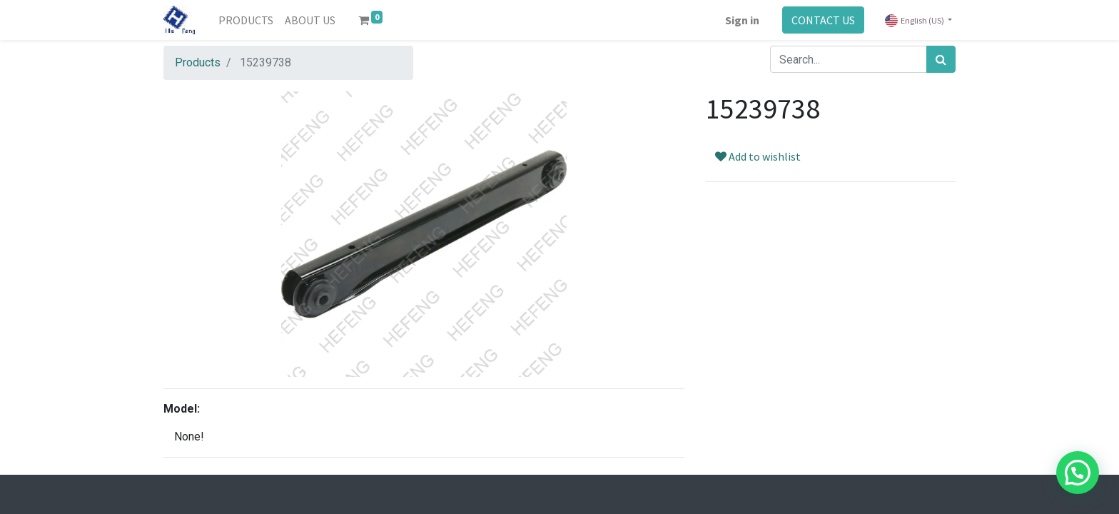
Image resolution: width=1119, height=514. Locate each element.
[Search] (941, 59)
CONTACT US (823, 20)
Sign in (742, 20)
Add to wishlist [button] (758, 156)
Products (198, 62)
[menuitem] (246, 20)
